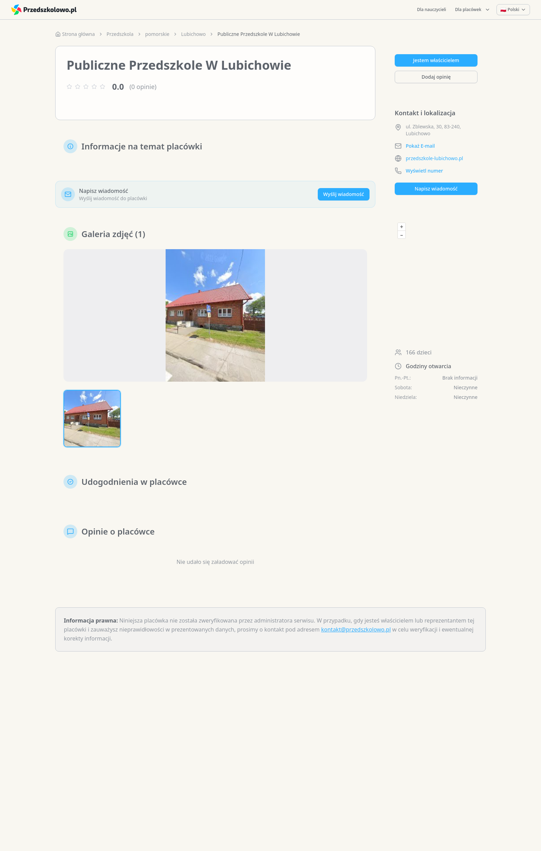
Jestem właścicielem (436, 60)
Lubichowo (193, 34)
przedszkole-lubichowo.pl (434, 158)
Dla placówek (472, 9)
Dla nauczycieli (431, 9)
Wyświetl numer (424, 170)
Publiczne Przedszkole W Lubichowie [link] (258, 34)
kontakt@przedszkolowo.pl (356, 629)
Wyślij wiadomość (343, 194)
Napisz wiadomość (436, 188)
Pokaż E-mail (420, 146)
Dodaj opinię (436, 77)
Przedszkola (120, 34)
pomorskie (157, 34)
